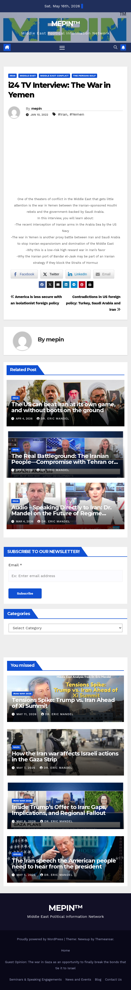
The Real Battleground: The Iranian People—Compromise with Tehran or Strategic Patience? (62, 462)
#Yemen (77, 114)
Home (65, 950)
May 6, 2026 (26, 821)
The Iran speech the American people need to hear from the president (64, 863)
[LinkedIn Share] (78, 274)
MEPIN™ (65, 23)
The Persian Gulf (84, 75)
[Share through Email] (103, 274)
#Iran (62, 114)
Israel (17, 854)
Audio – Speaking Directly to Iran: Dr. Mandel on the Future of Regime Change (61, 513)
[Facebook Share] (24, 274)
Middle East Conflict (54, 75)
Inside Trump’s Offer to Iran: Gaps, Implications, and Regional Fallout (59, 810)
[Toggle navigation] (62, 47)
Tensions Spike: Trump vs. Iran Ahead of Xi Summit (63, 702)
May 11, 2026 (27, 714)
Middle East (28, 75)
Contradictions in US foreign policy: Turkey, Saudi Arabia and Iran (93, 303)
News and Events (78, 979)
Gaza (16, 747)
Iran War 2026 (22, 693)
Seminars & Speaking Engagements (35, 979)
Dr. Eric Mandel (53, 418)
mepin (36, 108)
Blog (98, 979)
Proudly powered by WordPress (40, 939)
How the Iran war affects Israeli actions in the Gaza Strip (65, 756)
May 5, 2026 (26, 875)
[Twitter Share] (51, 274)
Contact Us (113, 979)
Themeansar (104, 939)
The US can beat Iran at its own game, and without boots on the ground (63, 407)
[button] (115, 47)
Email (15, 565)
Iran (12, 75)
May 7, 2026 (26, 767)
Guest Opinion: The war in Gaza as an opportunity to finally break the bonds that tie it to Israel (65, 965)
